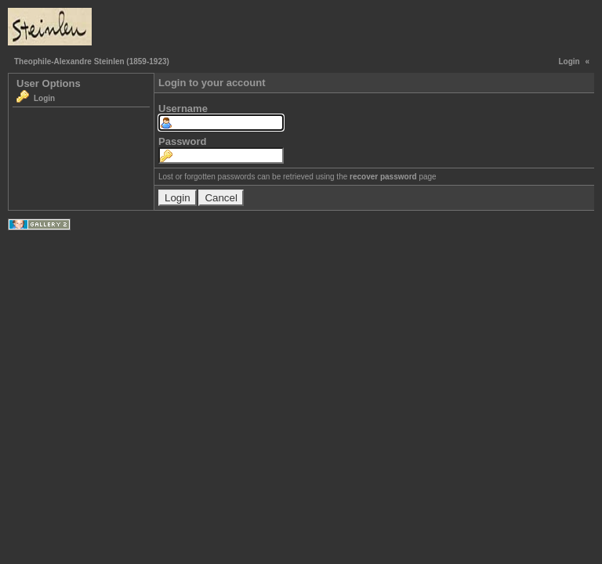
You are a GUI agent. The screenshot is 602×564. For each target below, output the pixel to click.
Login (568, 61)
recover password (383, 176)
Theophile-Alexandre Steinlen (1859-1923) (91, 61)
